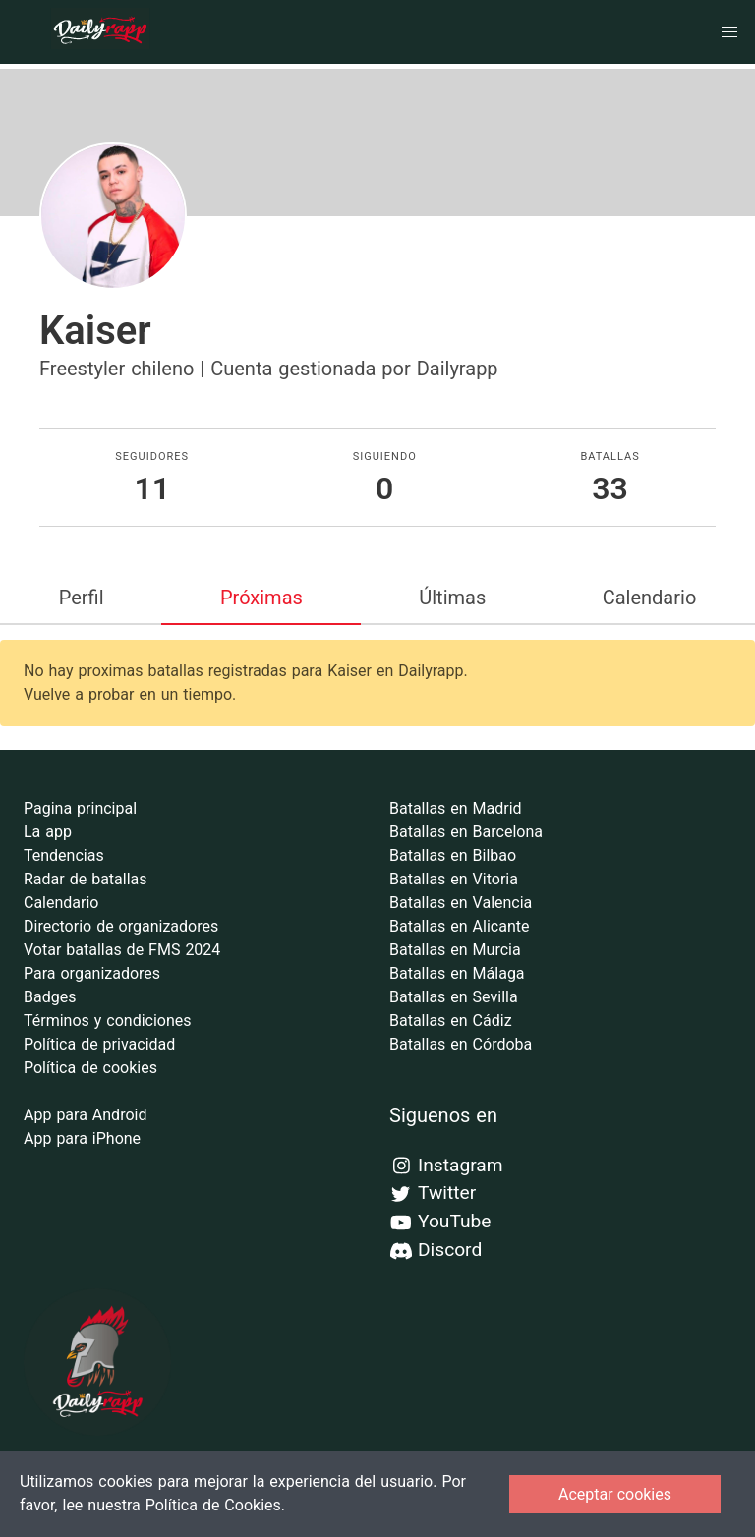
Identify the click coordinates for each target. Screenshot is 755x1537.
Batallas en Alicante (459, 926)
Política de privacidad (99, 1044)
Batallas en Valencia (460, 902)
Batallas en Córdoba (460, 1044)
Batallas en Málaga (457, 973)
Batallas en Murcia (455, 949)
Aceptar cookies (614, 1494)
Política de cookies (90, 1067)
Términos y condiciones (108, 1020)
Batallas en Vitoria (453, 879)
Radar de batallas (85, 879)
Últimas (452, 597)
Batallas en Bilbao (452, 855)
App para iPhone (82, 1138)
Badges (50, 997)
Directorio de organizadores (121, 926)
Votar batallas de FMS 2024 (122, 949)
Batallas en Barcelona (466, 832)
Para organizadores (92, 973)
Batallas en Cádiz (450, 1020)
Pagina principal (80, 808)
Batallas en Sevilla (453, 997)
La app (48, 832)
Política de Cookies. (215, 1505)
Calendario (650, 597)
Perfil (81, 597)
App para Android (85, 1115)
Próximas (261, 597)
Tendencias (64, 855)
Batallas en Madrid (455, 808)
